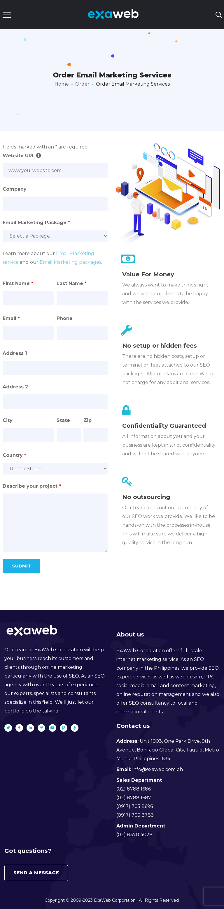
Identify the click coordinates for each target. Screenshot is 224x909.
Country (14, 455)
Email (11, 318)
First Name (18, 283)
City (8, 420)
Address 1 (15, 353)
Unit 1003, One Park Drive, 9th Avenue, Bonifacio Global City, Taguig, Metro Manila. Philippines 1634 (167, 749)
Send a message (36, 873)
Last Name (72, 283)
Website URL (22, 155)
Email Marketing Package (36, 222)
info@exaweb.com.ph (157, 769)
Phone (65, 318)
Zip (87, 420)
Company (15, 189)
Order (82, 84)
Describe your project (32, 486)
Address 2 (15, 387)
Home (62, 84)
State (63, 420)
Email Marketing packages (70, 262)
